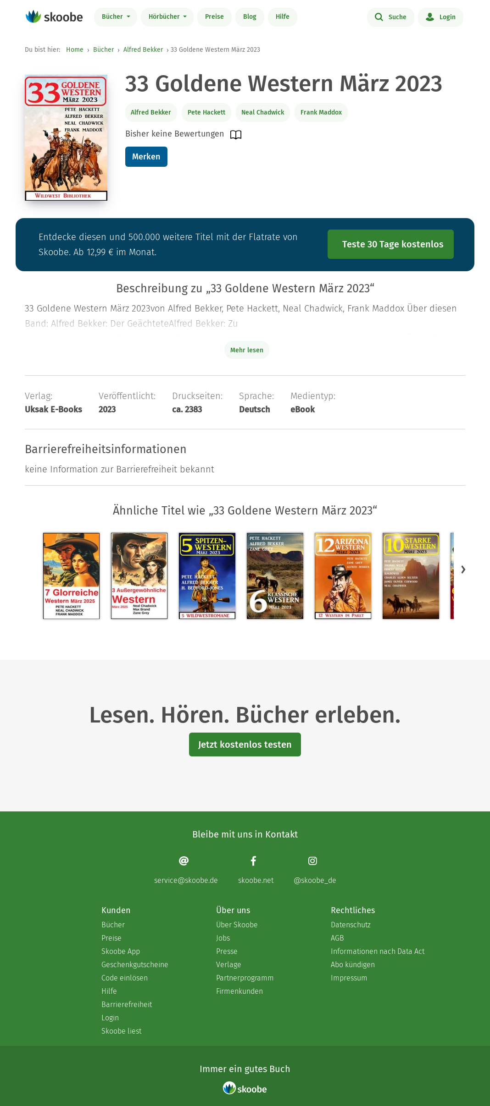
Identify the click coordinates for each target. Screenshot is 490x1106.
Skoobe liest (121, 1031)
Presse (227, 951)
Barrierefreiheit (126, 1004)
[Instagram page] (314, 870)
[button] (463, 569)
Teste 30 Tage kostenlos (393, 244)
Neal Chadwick (262, 112)
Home (75, 50)
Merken (146, 157)
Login (441, 16)
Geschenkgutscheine (134, 964)
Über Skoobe (237, 924)
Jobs (223, 938)
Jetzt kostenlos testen (245, 744)
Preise (214, 17)
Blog (249, 17)
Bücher (113, 17)
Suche (390, 16)
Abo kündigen (353, 964)
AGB (337, 938)
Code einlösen (124, 978)
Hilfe (283, 17)
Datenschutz (351, 924)
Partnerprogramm (245, 978)
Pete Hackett (206, 112)
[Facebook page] (256, 870)
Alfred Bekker (143, 50)
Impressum (349, 978)
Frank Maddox (321, 112)
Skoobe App (120, 951)
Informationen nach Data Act (377, 951)
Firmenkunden (239, 991)
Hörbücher (165, 17)
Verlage (228, 964)
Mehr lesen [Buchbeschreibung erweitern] (246, 350)
